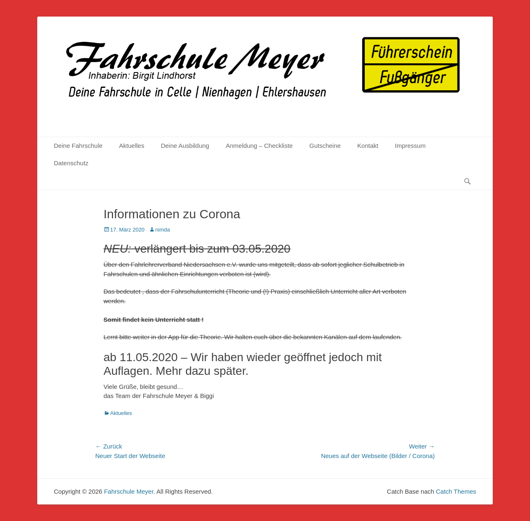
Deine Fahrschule (78, 145)
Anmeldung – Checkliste (259, 145)
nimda (162, 230)
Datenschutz (71, 162)
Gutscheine (325, 145)
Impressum (410, 145)
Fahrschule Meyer (128, 491)
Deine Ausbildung (185, 145)
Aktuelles (132, 145)
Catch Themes (456, 491)
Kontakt (367, 145)
